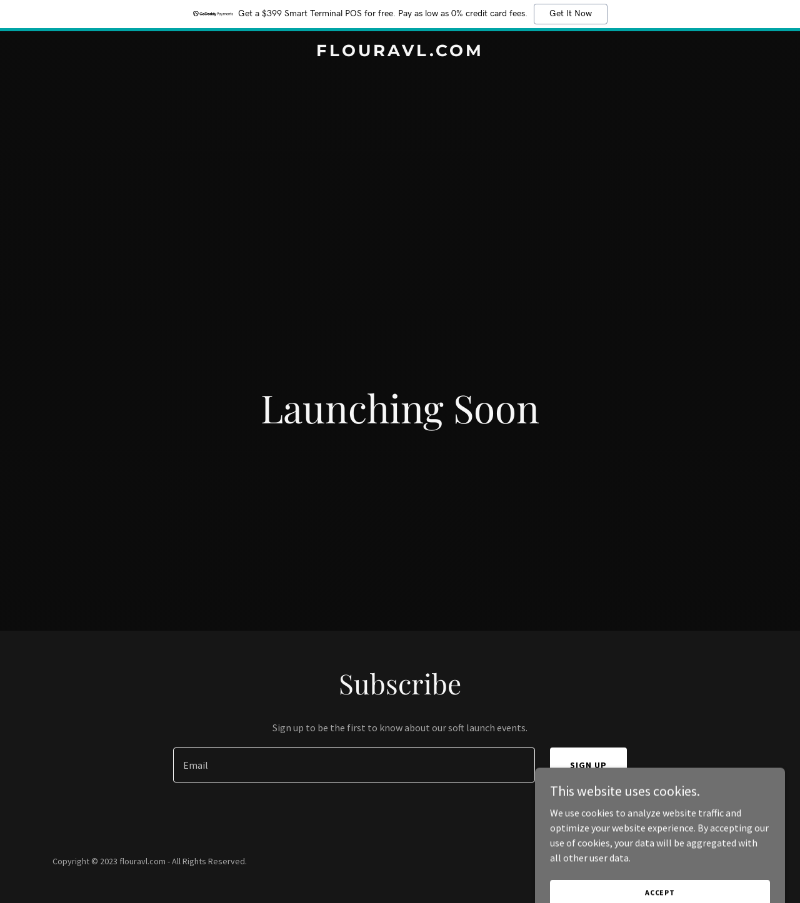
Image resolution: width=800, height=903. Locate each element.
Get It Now (570, 13)
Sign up (588, 765)
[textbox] (353, 765)
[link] (400, 52)
